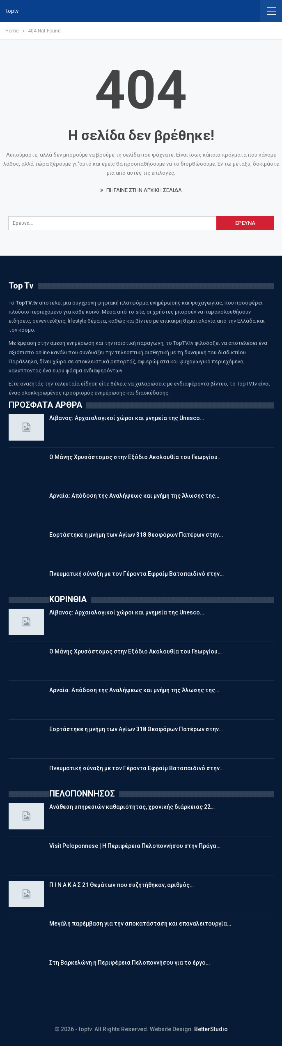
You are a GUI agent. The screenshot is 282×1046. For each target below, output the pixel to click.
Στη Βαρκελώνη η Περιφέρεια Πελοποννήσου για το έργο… (129, 962)
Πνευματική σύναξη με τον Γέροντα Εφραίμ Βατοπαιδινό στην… (136, 573)
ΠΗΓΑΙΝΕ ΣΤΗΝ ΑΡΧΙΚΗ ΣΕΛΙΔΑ (141, 190)
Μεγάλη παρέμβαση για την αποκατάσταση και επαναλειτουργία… (140, 923)
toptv (12, 11)
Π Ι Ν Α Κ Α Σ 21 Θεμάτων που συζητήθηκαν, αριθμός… (121, 885)
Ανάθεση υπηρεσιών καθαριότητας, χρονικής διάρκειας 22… (132, 807)
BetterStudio (211, 1029)
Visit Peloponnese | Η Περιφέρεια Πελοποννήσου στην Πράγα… (134, 846)
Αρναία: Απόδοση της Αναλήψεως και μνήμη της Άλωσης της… (134, 495)
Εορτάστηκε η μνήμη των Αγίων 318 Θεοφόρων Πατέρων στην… (136, 534)
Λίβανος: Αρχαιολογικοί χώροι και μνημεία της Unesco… (126, 418)
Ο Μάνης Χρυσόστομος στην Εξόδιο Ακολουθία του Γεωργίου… (135, 457)
